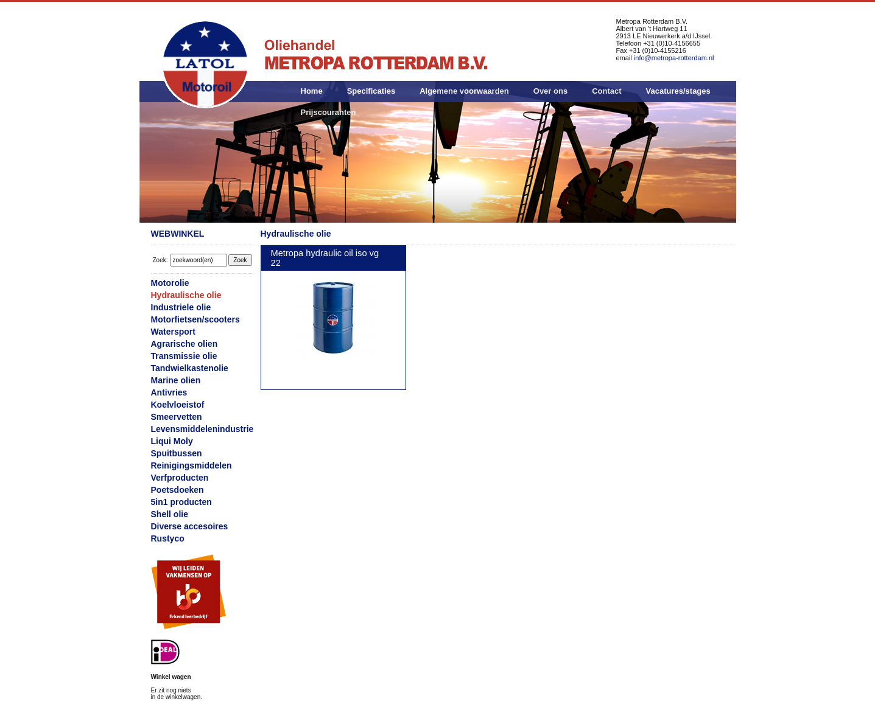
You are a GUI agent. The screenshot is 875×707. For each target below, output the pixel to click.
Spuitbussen (176, 453)
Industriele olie (181, 307)
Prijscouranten (328, 112)
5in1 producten (181, 502)
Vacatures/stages (678, 91)
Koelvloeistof (178, 404)
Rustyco (167, 538)
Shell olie (169, 514)
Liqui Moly (172, 441)
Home (312, 91)
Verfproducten (180, 477)
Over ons (550, 91)
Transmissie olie (184, 356)
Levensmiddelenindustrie (202, 429)
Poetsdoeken (177, 490)
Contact (606, 91)
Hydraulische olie (186, 295)
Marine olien (176, 380)
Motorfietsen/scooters (195, 319)
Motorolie (170, 283)
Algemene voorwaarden (464, 91)
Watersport (173, 331)
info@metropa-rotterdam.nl (674, 57)
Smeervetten (176, 417)
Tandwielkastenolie (189, 368)
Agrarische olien (184, 344)
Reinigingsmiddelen (191, 465)
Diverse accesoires (189, 526)
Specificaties (371, 91)
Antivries (169, 392)
